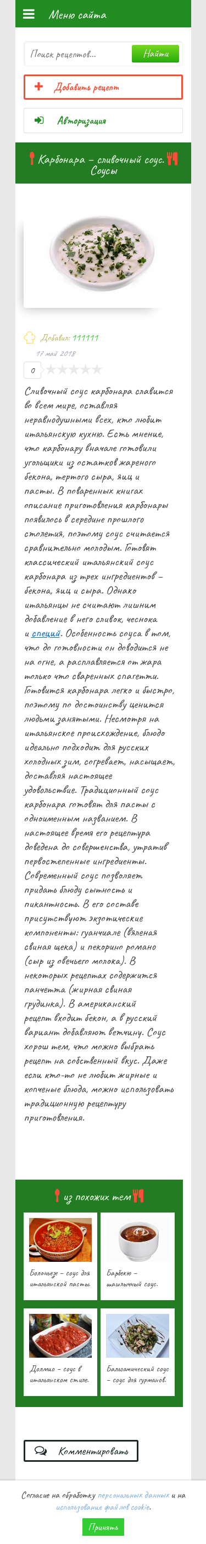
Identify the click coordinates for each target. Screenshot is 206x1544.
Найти (155, 53)
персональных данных (133, 1495)
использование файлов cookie (102, 1507)
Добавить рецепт (76, 87)
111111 (84, 337)
